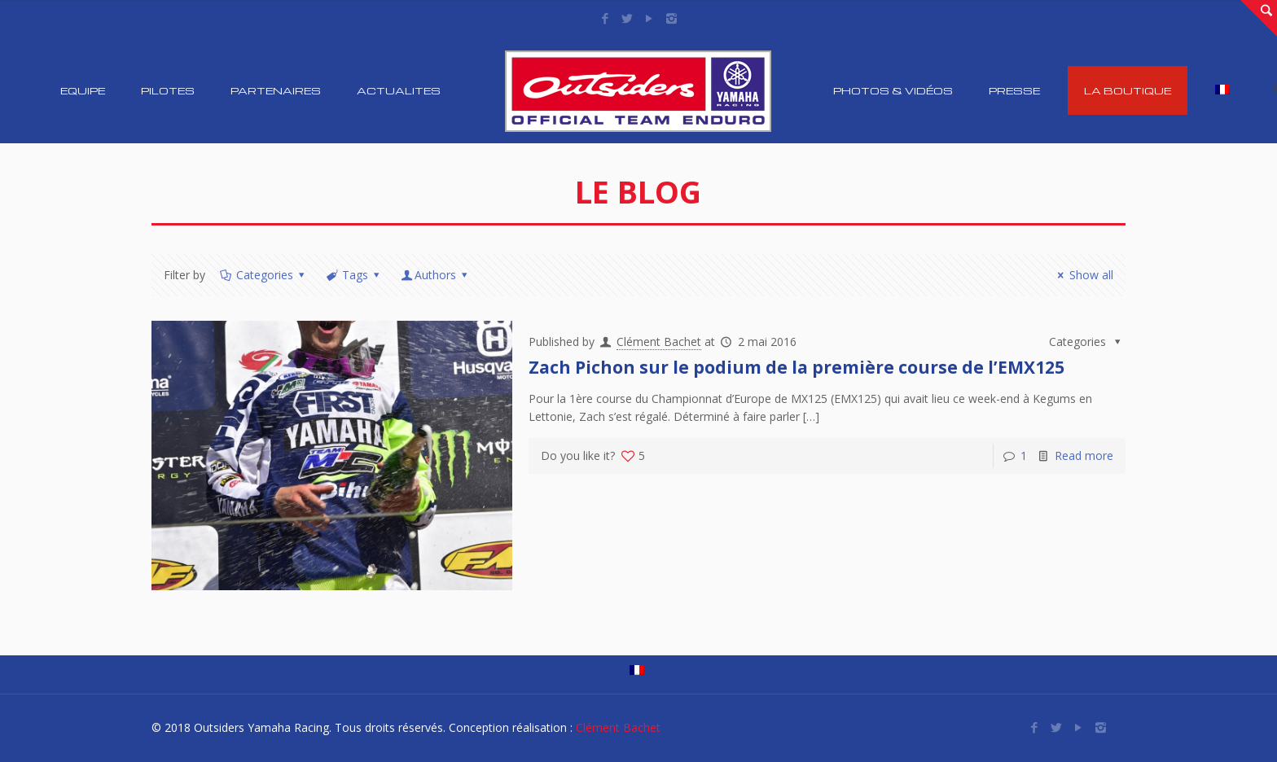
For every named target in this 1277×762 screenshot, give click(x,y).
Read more (1084, 455)
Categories (263, 274)
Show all (1083, 274)
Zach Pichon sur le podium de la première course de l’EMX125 (796, 367)
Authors (435, 274)
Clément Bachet (659, 341)
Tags (353, 274)
